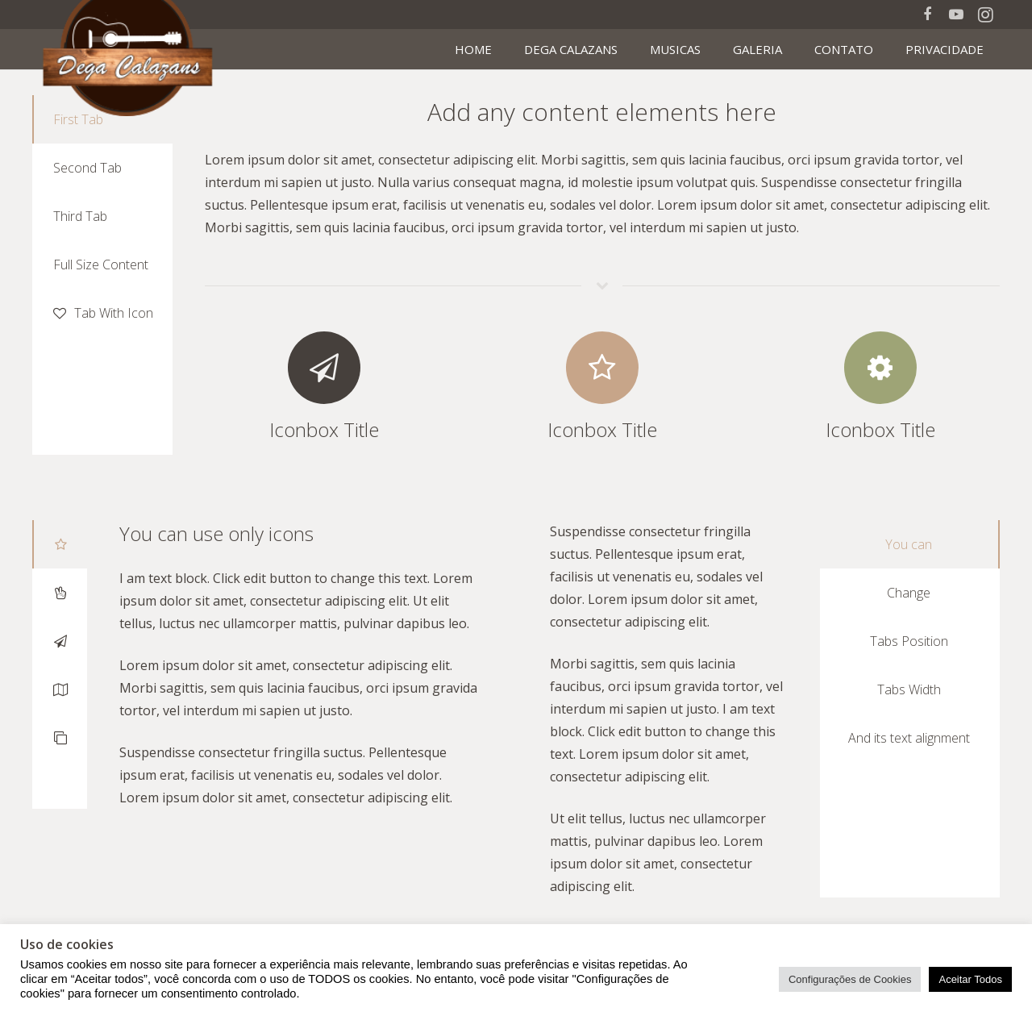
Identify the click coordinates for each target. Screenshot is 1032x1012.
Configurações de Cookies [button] (850, 979)
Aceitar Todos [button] (970, 979)
